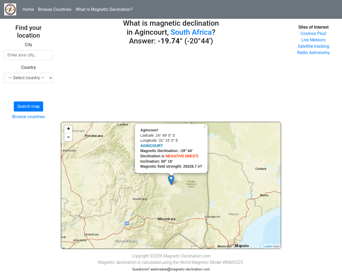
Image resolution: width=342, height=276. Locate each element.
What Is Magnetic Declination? (104, 9)
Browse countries (28, 116)
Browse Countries (54, 9)
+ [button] (68, 129)
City (28, 44)
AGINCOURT (151, 146)
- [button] (68, 137)
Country (28, 67)
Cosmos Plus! (313, 33)
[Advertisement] (171, 85)
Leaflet (267, 246)
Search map (28, 106)
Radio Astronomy (313, 52)
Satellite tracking (313, 46)
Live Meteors (314, 39)
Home (28, 9)
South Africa (191, 32)
